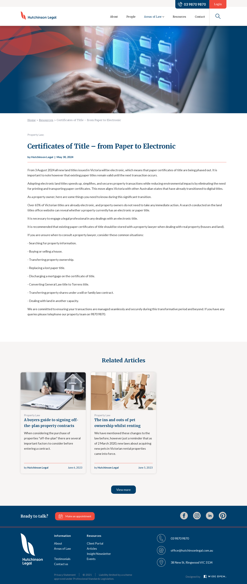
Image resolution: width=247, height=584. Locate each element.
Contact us (61, 564)
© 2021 (87, 574)
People (131, 16)
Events (91, 559)
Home (31, 120)
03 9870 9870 (195, 4)
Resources (179, 16)
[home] (39, 15)
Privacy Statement (65, 574)
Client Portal (95, 543)
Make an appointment (78, 516)
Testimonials (62, 559)
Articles (92, 548)
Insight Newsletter (99, 554)
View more (123, 490)
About (114, 16)
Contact (200, 16)
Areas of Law (62, 548)
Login (218, 4)
